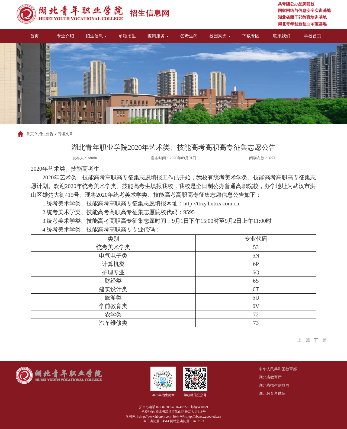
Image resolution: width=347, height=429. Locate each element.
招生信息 (96, 36)
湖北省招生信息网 (274, 385)
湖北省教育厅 (270, 377)
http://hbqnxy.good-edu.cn (204, 416)
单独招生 (127, 36)
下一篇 (320, 340)
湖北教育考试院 (272, 394)
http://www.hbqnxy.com (155, 416)
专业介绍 (65, 36)
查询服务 (158, 36)
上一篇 (303, 340)
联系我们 (281, 36)
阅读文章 (65, 134)
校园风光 (219, 36)
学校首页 (312, 36)
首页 (34, 36)
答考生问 (189, 36)
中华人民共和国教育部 (278, 369)
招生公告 (45, 134)
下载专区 (250, 36)
